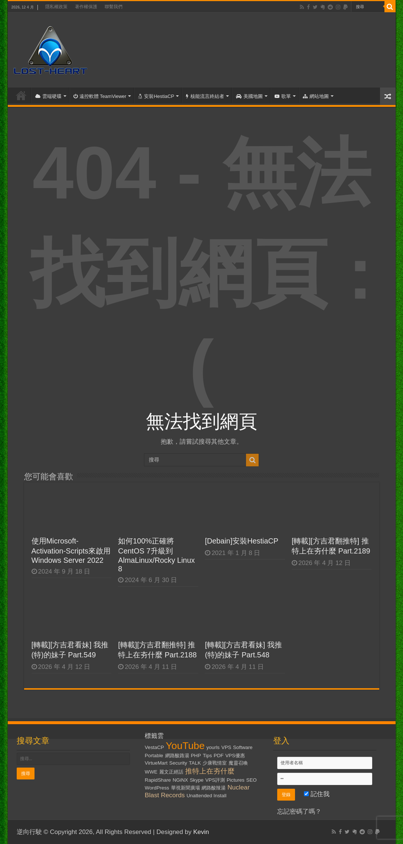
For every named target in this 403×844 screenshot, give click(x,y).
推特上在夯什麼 (210, 771)
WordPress (157, 788)
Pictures (236, 780)
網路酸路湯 (177, 755)
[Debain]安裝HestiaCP (241, 541)
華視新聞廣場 (185, 788)
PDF (219, 755)
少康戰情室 (215, 763)
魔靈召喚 (238, 763)
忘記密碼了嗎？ (299, 811)
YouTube (185, 745)
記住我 (317, 794)
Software (243, 747)
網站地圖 (316, 96)
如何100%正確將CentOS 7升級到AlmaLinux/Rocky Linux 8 (156, 555)
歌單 (283, 96)
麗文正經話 (171, 772)
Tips (207, 755)
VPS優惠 (235, 755)
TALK (195, 763)
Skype (196, 780)
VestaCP (154, 747)
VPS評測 (215, 780)
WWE (151, 772)
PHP (196, 755)
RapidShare (158, 780)
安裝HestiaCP (156, 96)
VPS (227, 747)
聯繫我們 (113, 6)
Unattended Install (206, 795)
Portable (154, 755)
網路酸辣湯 (214, 788)
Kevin (201, 831)
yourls (213, 747)
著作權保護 (86, 6)
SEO (251, 780)
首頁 (21, 95)
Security (178, 763)
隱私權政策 (56, 6)
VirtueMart (156, 763)
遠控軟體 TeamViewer (100, 96)
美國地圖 (249, 96)
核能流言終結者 (205, 96)
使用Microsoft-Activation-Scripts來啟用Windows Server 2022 (71, 550)
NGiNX (180, 780)
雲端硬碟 (48, 96)
